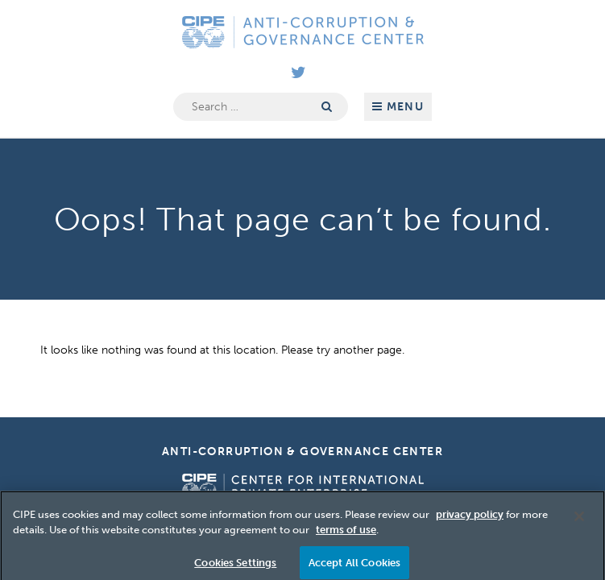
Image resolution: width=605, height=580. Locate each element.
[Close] (579, 522)
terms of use (346, 536)
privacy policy (469, 520)
